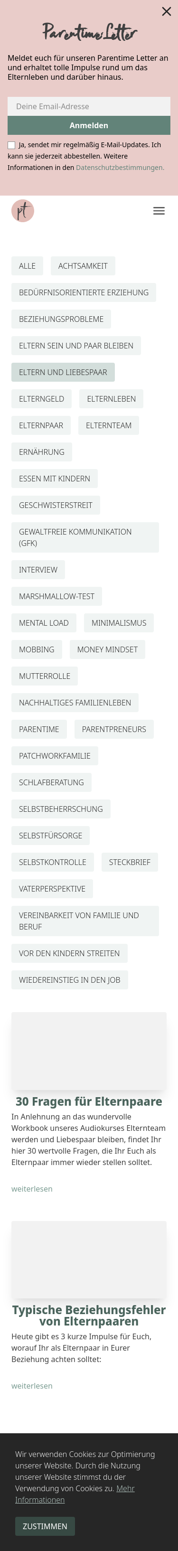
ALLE (27, 266)
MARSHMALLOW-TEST (56, 596)
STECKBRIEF (129, 862)
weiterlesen (32, 1189)
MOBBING (37, 649)
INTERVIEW (38, 569)
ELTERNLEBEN (111, 399)
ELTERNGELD (41, 399)
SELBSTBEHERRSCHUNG (61, 809)
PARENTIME (39, 729)
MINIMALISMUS (119, 623)
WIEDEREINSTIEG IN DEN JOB (70, 980)
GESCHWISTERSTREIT (56, 505)
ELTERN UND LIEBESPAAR (63, 372)
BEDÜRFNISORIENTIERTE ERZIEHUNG (84, 292)
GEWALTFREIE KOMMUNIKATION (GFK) (75, 537)
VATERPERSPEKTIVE (52, 889)
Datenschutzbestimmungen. (120, 167)
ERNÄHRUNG (42, 452)
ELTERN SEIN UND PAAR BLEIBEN (76, 345)
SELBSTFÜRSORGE (50, 835)
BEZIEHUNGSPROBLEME (61, 319)
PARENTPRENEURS (114, 729)
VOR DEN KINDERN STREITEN (69, 953)
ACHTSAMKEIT (83, 266)
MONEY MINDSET (107, 649)
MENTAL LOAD (44, 623)
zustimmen (45, 1526)
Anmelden (89, 125)
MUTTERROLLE (44, 676)
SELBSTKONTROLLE (52, 862)
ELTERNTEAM (108, 425)
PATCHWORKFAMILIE (55, 756)
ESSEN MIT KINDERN (54, 478)
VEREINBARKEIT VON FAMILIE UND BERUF (79, 921)
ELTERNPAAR (41, 425)
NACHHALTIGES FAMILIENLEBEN (75, 702)
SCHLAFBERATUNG (51, 782)
